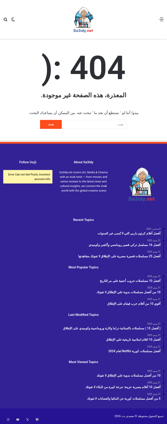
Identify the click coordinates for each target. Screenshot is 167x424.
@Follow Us (28, 162)
